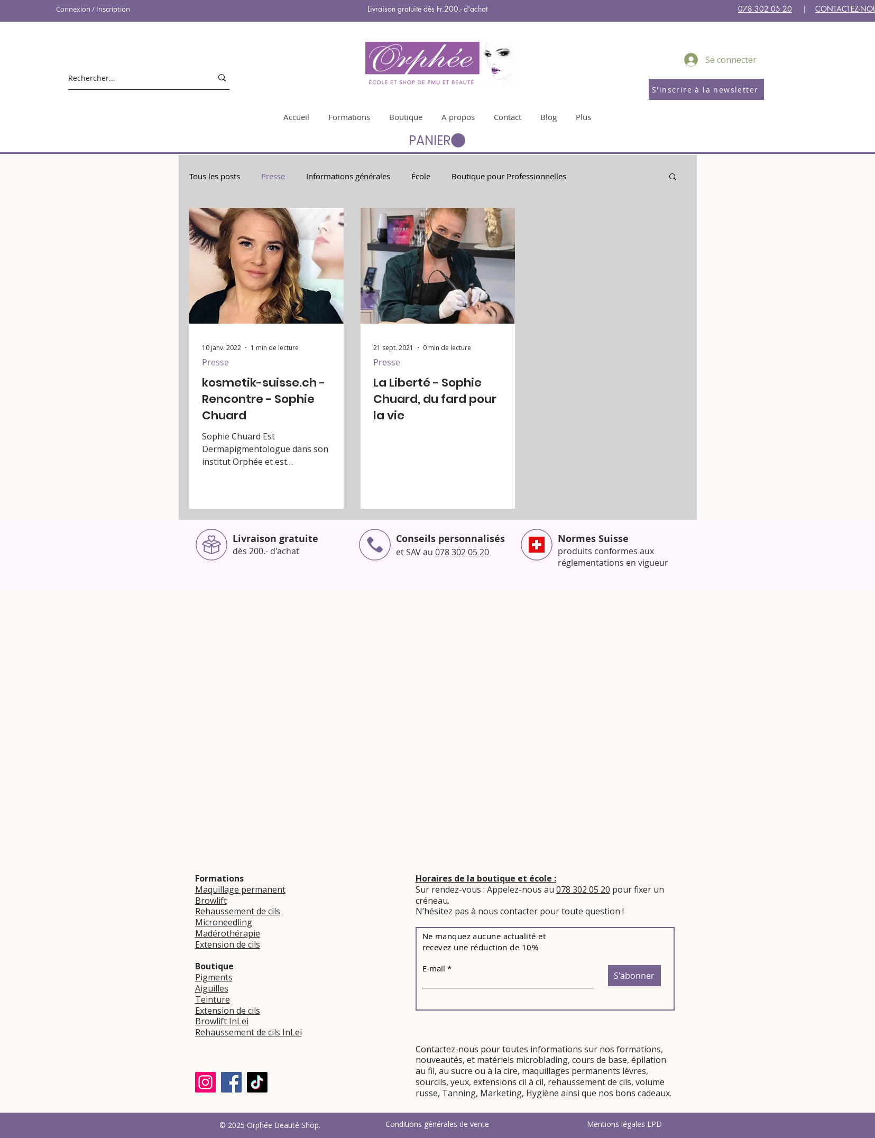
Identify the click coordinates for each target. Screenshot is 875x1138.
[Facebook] (231, 1082)
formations (638, 1049)
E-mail (433, 968)
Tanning (459, 1093)
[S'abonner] (634, 975)
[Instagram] (205, 1082)
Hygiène (542, 1093)
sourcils (431, 1082)
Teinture (212, 999)
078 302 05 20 (765, 9)
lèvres (634, 1071)
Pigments (214, 977)
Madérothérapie (227, 933)
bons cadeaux (642, 1093)
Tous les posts (214, 176)
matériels (495, 1060)
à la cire (502, 1071)
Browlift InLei (221, 1021)
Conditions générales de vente (437, 1124)
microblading (542, 1060)
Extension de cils (227, 944)
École (420, 176)
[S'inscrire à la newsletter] (706, 89)
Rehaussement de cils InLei (248, 1032)
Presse (273, 176)
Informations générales (348, 176)
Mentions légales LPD (624, 1124)
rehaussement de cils (589, 1082)
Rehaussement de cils (237, 911)
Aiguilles (211, 988)
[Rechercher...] (132, 77)
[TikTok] (257, 1082)
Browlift (211, 900)
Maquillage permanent (240, 889)
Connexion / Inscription (93, 9)
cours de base (599, 1060)
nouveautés (439, 1060)
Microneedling (223, 922)
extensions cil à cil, (509, 1082)
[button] (437, 140)
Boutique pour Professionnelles (509, 176)
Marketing (501, 1093)
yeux (458, 1082)
